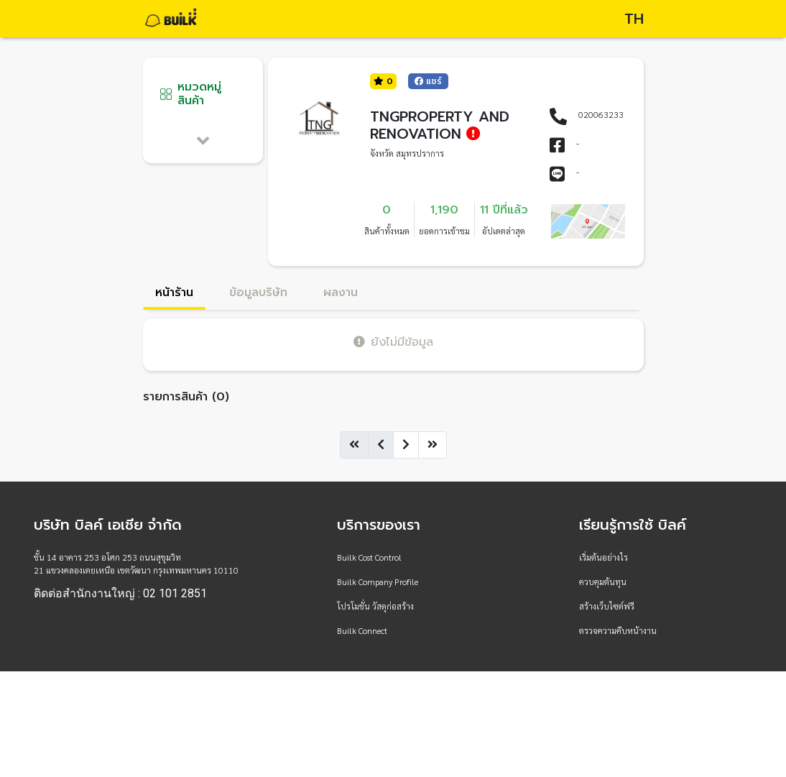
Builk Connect (362, 630)
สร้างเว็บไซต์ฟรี (606, 606)
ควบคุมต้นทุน (603, 581)
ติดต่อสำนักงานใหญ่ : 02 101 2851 (120, 593)
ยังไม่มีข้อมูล (393, 342)
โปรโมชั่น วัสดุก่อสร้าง (375, 606)
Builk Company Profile (377, 581)
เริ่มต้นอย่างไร (603, 557)
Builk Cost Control (369, 557)
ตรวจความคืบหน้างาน (618, 630)
